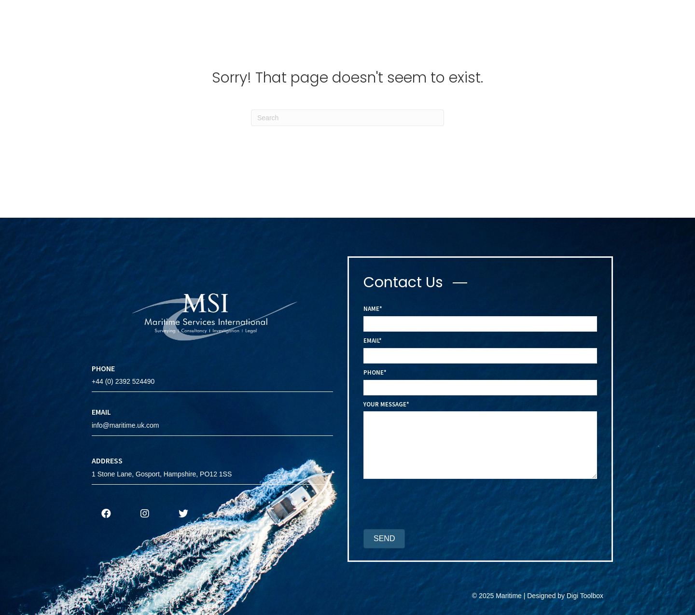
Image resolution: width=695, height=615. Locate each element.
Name (371, 309)
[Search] (347, 118)
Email (371, 340)
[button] (106, 513)
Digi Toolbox (585, 596)
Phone (373, 372)
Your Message (384, 404)
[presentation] (436, 505)
